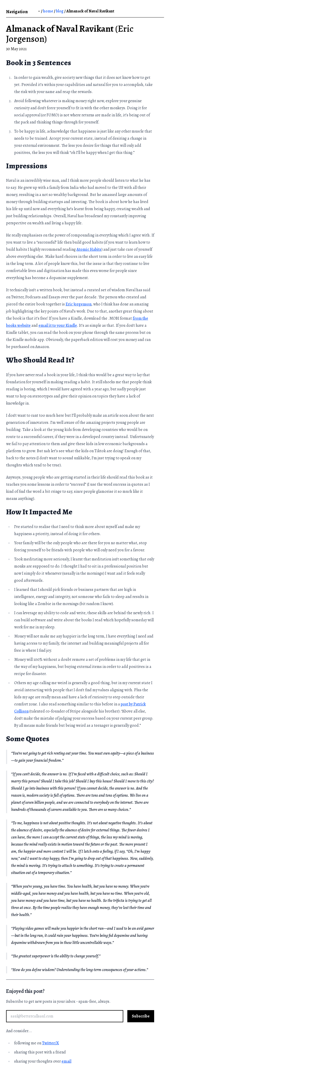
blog (60, 11)
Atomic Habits (88, 249)
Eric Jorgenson (78, 304)
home (48, 11)
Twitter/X (50, 1043)
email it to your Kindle (57, 325)
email (66, 1061)
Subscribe (141, 1016)
